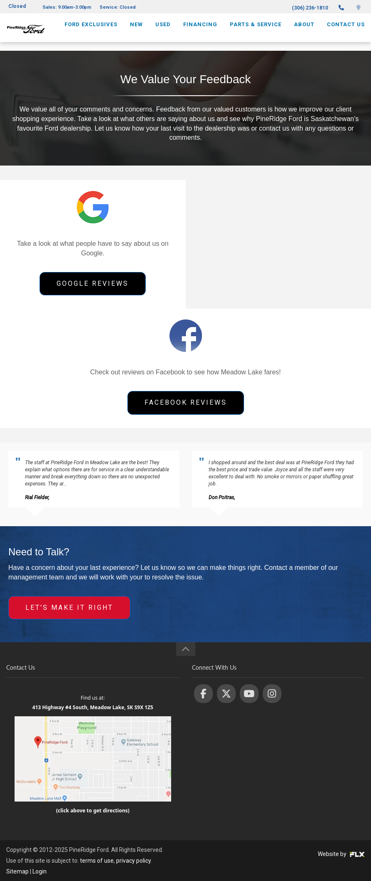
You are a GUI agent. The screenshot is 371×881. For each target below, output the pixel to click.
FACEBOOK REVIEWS (185, 402)
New (136, 32)
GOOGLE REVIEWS (93, 283)
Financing (200, 32)
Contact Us (346, 32)
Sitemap (17, 871)
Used (163, 32)
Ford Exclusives (91, 32)
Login (39, 871)
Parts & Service (255, 32)
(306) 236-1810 (310, 8)
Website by (341, 854)
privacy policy (133, 860)
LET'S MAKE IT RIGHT (69, 607)
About (304, 32)
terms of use (97, 860)
